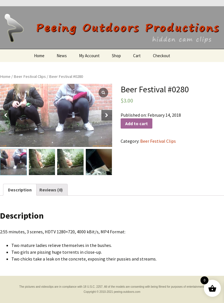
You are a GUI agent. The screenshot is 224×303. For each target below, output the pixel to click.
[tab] (20, 190)
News (62, 55)
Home (39, 55)
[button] (106, 115)
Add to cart (136, 123)
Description (20, 190)
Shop (116, 55)
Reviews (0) (51, 190)
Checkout (161, 55)
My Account (89, 55)
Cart (137, 55)
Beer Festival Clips (30, 76)
